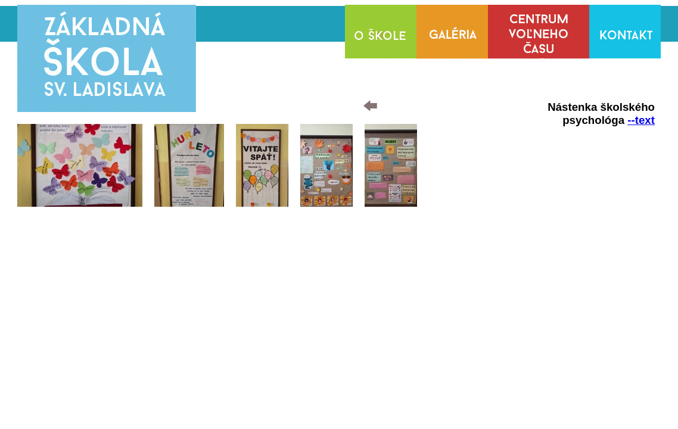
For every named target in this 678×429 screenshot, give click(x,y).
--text (641, 120)
